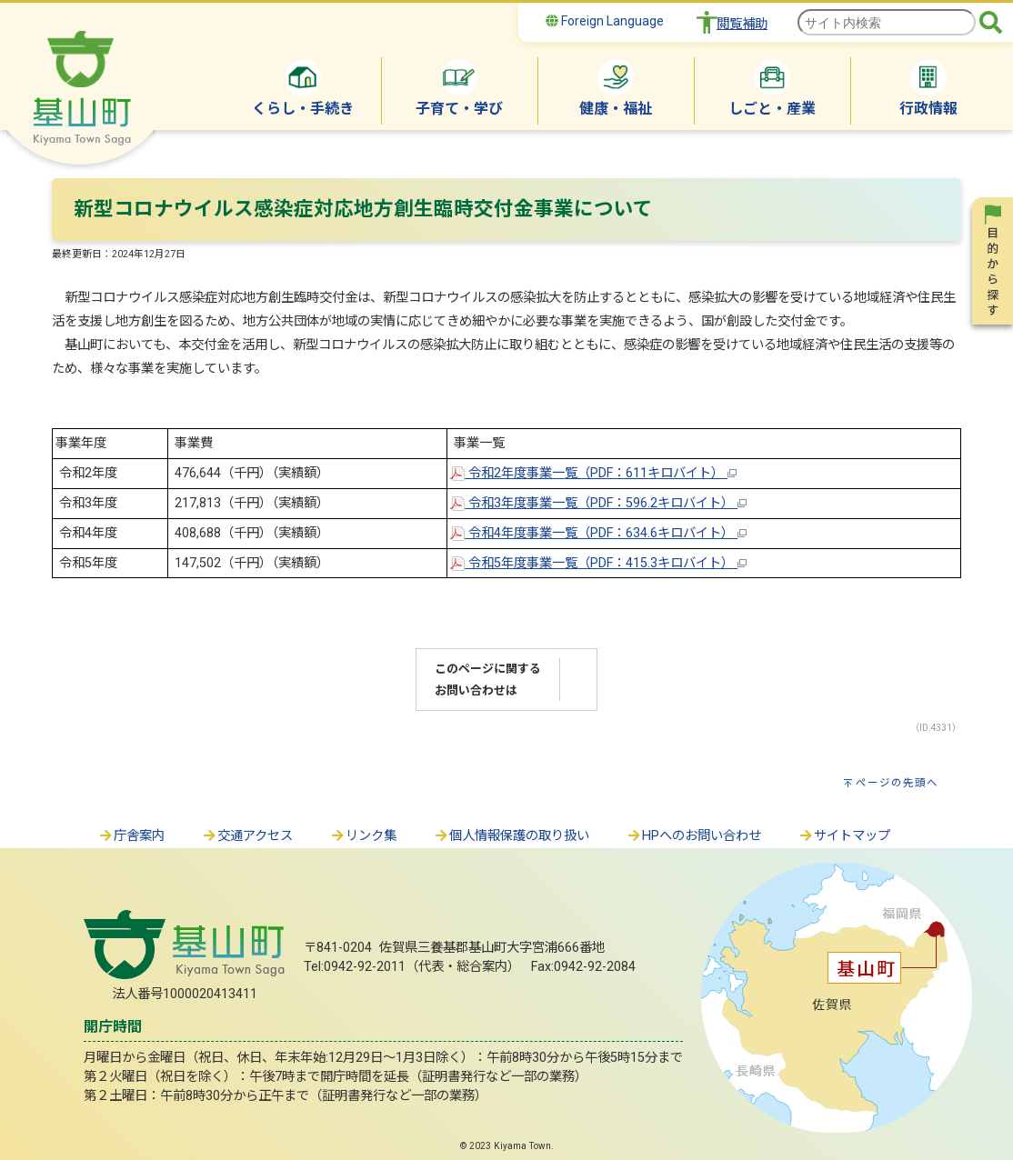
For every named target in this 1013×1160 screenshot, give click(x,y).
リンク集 (362, 836)
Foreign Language (605, 21)
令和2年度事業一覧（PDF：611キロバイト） (593, 473)
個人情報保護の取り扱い (511, 836)
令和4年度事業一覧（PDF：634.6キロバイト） (598, 533)
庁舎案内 (131, 836)
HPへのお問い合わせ (693, 836)
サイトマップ (843, 836)
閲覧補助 (742, 24)
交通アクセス (247, 836)
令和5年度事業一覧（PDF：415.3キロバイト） (598, 563)
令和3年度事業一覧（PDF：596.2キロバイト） (598, 503)
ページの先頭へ (897, 782)
